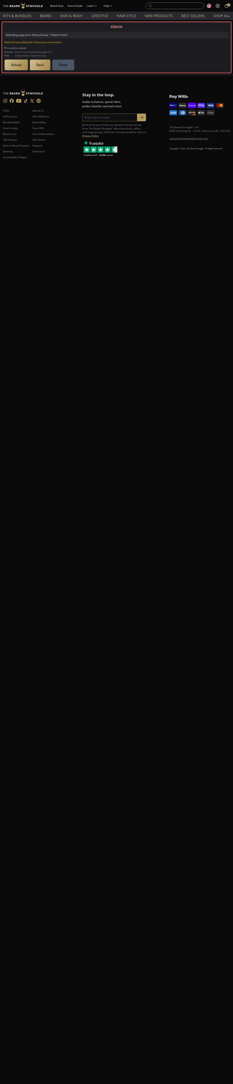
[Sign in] (217, 5)
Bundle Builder (11, 1028)
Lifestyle (99, 15)
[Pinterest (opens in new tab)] (38, 1007)
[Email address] (197, 67)
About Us (38, 1016)
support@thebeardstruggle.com (188, 1044)
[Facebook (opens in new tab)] (12, 1007)
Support (37, 1051)
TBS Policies (10, 1046)
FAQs (6, 1016)
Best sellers (193, 15)
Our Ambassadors (43, 1040)
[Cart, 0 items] (226, 5)
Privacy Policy (90, 1041)
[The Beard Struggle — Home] (23, 5)
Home (5, 23)
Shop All (221, 15)
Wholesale (38, 1046)
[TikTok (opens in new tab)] (26, 1007)
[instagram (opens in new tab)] (5, 1007)
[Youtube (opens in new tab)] (18, 1007)
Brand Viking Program (16, 1051)
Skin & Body (71, 15)
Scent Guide (75, 5)
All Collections (40, 1022)
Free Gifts (38, 1034)
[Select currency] (209, 5)
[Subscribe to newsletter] (141, 1023)
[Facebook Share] (128, 939)
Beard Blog (39, 1028)
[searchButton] (150, 5)
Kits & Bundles (17, 15)
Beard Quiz (56, 5)
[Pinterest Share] (137, 939)
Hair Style (126, 15)
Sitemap (8, 1057)
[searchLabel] (176, 6)
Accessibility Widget (15, 1063)
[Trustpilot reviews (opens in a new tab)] (100, 1054)
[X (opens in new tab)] (32, 1007)
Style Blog (18, 23)
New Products (159, 15)
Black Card (9, 1040)
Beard (46, 15)
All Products (10, 1022)
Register (197, 76)
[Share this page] (145, 939)
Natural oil (38, 1057)
